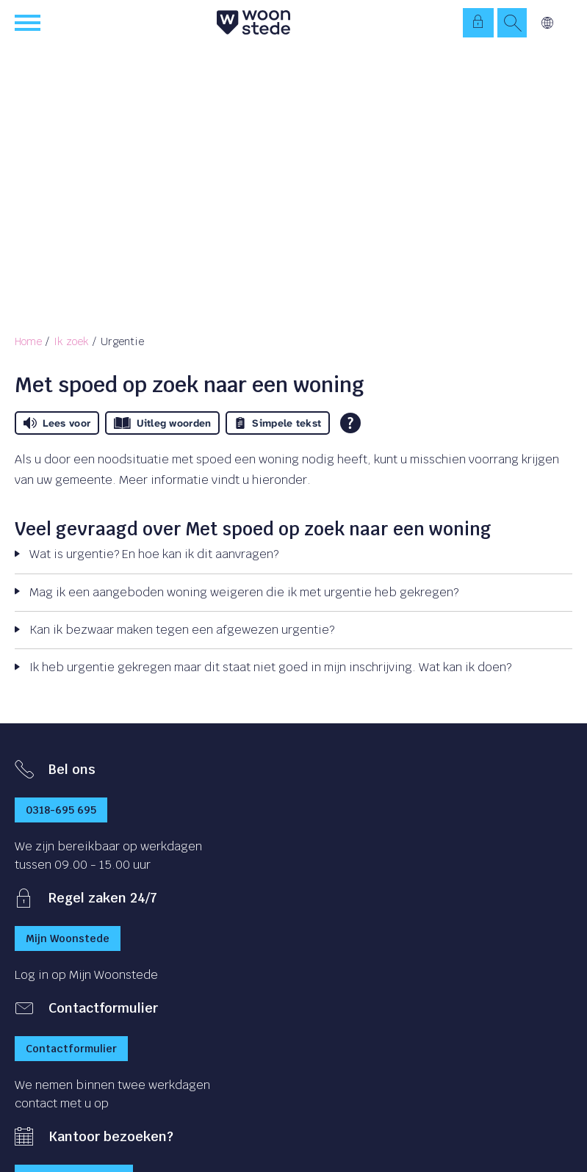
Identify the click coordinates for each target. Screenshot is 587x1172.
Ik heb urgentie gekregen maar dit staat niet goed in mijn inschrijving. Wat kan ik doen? (270, 667)
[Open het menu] (29, 22)
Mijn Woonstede (67, 938)
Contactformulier (71, 1048)
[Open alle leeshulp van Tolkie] (350, 423)
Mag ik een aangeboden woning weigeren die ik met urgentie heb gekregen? (243, 592)
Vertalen (547, 23)
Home (28, 341)
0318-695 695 (61, 810)
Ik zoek (71, 341)
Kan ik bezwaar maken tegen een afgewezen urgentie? (181, 629)
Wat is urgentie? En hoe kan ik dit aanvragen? (153, 554)
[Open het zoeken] (512, 22)
